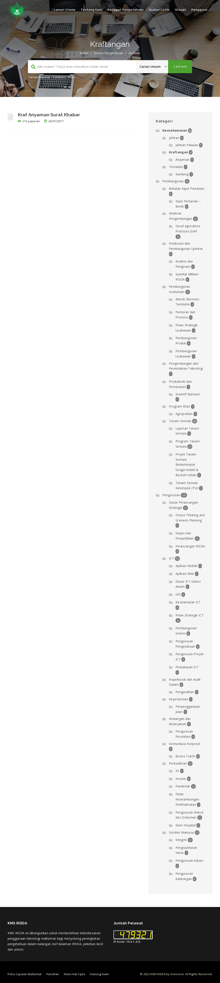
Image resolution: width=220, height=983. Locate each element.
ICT (171, 558)
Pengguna (199, 9)
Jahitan (174, 138)
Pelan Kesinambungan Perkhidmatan (187, 799)
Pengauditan (185, 692)
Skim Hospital (186, 825)
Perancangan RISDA (190, 546)
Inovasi (181, 779)
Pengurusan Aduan (189, 860)
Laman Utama (64, 9)
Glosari (180, 9)
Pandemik (183, 786)
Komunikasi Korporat (184, 744)
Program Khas (179, 406)
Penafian (52, 974)
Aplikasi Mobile (187, 566)
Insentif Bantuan (188, 394)
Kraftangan (178, 152)
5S (177, 771)
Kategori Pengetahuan (126, 9)
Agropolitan (184, 414)
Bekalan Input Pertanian (186, 188)
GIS (178, 594)
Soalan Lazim (159, 9)
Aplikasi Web (185, 574)
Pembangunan (173, 181)
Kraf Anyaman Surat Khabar (49, 114)
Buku (71, 77)
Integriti (181, 840)
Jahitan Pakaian (187, 145)
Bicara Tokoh (185, 756)
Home (84, 53)
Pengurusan (171, 495)
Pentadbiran (178, 763)
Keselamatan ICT (188, 602)
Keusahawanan (174, 130)
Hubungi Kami (99, 974)
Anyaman (182, 159)
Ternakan (176, 167)
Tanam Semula (180, 421)
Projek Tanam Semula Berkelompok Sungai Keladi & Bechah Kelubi (187, 464)
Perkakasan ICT (187, 667)
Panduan (59, 77)
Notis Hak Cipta (74, 974)
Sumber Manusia (181, 832)
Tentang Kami (91, 9)
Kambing (182, 174)
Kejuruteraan (178, 699)
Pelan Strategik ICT (190, 615)
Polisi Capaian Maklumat (25, 974)
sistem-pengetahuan (108, 53)
